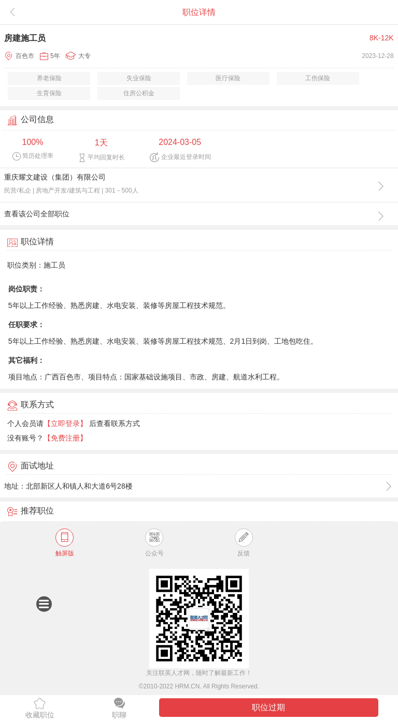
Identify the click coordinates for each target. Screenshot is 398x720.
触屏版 (64, 542)
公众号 (154, 542)
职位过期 (268, 707)
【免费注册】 (65, 438)
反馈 (244, 542)
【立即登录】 (65, 423)
